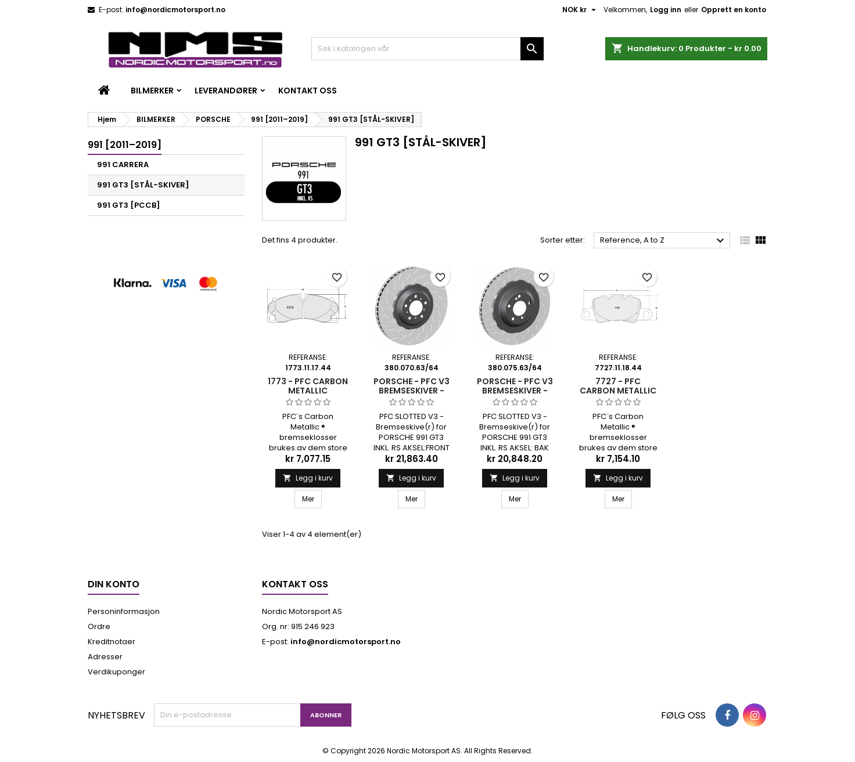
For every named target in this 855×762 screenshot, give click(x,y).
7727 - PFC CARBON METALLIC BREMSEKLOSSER (618, 390)
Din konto (113, 584)
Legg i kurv (308, 478)
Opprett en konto (733, 10)
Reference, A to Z (663, 241)
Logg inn (665, 10)
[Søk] (427, 48)
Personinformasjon (124, 611)
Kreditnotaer (111, 641)
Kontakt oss (307, 90)
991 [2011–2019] (124, 144)
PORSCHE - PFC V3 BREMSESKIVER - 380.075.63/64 (515, 390)
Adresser (105, 656)
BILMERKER (152, 90)
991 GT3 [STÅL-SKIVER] (143, 184)
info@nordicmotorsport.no (175, 10)
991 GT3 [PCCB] (128, 205)
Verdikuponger (116, 671)
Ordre (99, 626)
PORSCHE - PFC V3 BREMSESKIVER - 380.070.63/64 (411, 390)
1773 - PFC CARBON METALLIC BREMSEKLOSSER (308, 390)
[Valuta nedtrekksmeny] (580, 10)
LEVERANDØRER (226, 90)
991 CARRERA (123, 164)
